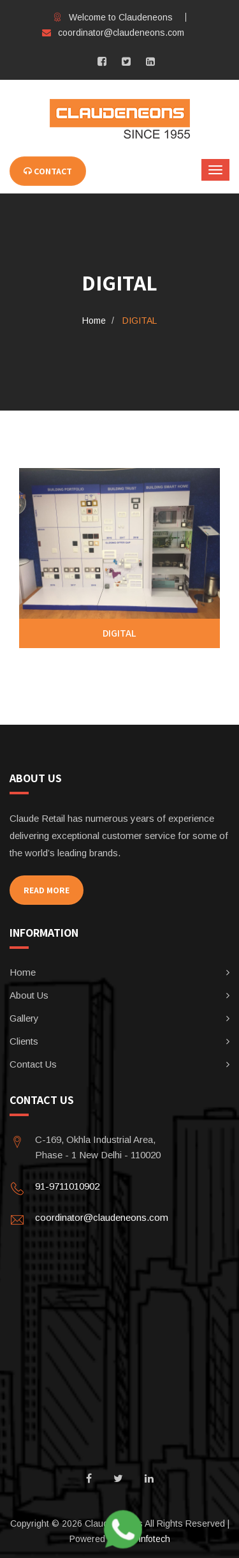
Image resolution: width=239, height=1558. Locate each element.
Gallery (24, 1018)
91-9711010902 (67, 1186)
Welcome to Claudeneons (113, 17)
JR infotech (148, 1539)
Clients (24, 1041)
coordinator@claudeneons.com (113, 32)
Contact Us (33, 1064)
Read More (46, 890)
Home (94, 320)
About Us (29, 995)
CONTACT (48, 171)
